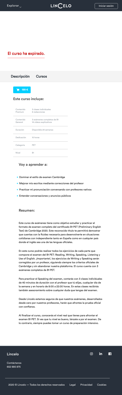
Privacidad (86, 385)
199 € (22, 90)
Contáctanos (14, 363)
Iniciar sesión (106, 6)
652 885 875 (13, 367)
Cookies (101, 385)
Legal (72, 385)
